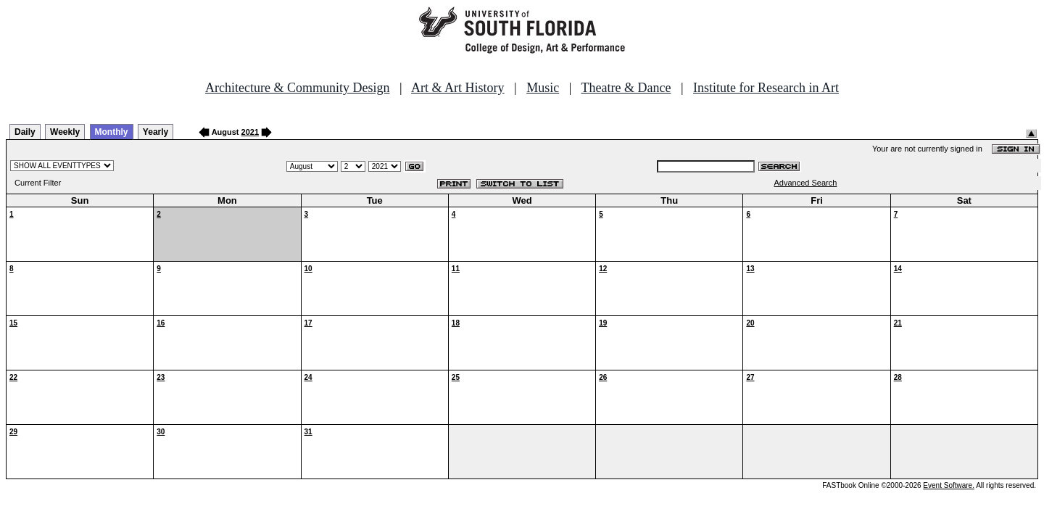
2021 (250, 132)
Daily (25, 132)
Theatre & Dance (626, 87)
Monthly (111, 132)
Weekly (65, 132)
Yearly (155, 132)
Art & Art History (458, 87)
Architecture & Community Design (297, 87)
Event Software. (948, 485)
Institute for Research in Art (766, 87)
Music (542, 87)
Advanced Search (805, 182)
